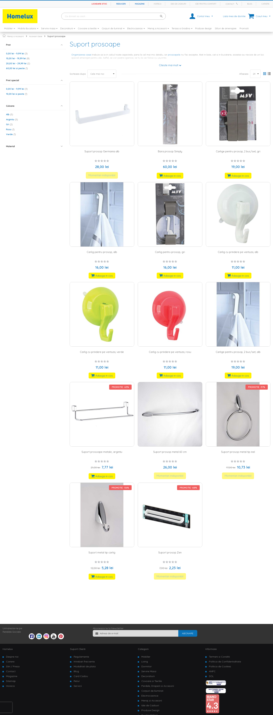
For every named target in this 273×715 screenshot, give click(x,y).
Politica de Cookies (220, 666)
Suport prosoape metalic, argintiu (101, 452)
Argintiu (12, 119)
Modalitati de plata (85, 666)
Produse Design (150, 710)
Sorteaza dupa (78, 73)
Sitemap (11, 681)
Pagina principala (4, 35)
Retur (77, 681)
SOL (211, 676)
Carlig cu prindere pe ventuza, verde (102, 352)
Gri (9, 124)
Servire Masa (148, 671)
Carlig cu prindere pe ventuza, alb (238, 252)
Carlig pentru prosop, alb (102, 252)
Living (144, 661)
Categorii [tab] (143, 649)
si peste (17, 68)
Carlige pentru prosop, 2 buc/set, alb (238, 352)
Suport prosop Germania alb (101, 151)
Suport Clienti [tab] (77, 649)
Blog (249, 4)
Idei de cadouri (178, 4)
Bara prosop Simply (170, 151)
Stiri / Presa (13, 666)
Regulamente (81, 656)
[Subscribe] (187, 633)
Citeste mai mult (168, 65)
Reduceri (121, 4)
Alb (9, 114)
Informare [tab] (211, 649)
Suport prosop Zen (170, 552)
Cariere (265, 4)
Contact (230, 4)
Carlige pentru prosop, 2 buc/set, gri (238, 151)
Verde (11, 134)
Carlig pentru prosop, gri (170, 252)
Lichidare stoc (99, 4)
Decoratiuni (148, 676)
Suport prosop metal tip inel (238, 452)
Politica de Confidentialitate (225, 661)
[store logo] (20, 16)
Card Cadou (81, 676)
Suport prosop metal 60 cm (170, 452)
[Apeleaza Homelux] (237, 3)
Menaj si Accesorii (15, 36)
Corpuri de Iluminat (152, 690)
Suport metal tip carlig (101, 552)
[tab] (34, 45)
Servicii (78, 685)
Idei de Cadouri (150, 705)
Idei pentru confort (205, 4)
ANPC (212, 671)
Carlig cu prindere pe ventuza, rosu (170, 352)
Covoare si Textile (151, 681)
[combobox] (113, 16)
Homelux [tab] (8, 649)
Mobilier (145, 656)
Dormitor (146, 666)
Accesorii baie (35, 36)
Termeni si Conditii (219, 656)
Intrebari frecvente (84, 661)
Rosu (10, 129)
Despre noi (12, 656)
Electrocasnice (149, 695)
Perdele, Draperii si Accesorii (157, 685)
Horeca (157, 4)
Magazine (140, 4)
